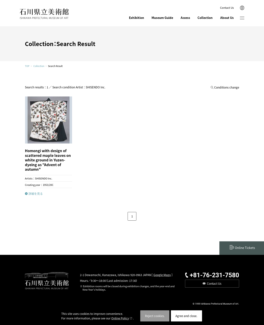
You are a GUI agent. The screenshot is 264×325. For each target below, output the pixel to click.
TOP (27, 66)
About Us (227, 17)
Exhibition (136, 17)
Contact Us (227, 8)
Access (185, 17)
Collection (205, 17)
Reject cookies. (155, 316)
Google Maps (162, 275)
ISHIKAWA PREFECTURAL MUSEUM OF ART (44, 14)
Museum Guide (162, 17)
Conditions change (226, 87)
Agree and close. (186, 316)
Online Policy (120, 318)
